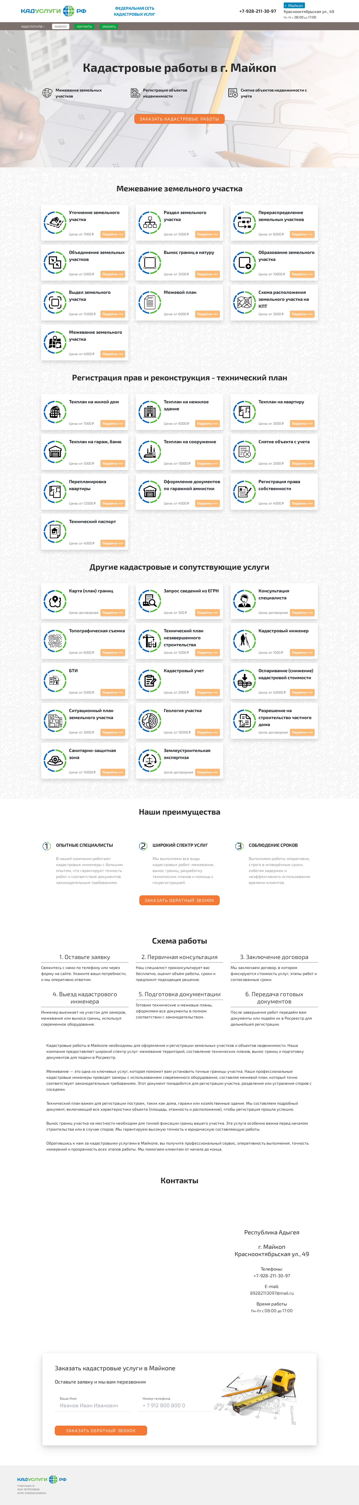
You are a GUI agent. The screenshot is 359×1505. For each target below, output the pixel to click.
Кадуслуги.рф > (33, 26)
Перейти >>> (112, 234)
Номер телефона (156, 1398)
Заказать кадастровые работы (179, 118)
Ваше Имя (68, 1398)
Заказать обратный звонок (179, 900)
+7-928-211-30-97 (257, 11)
